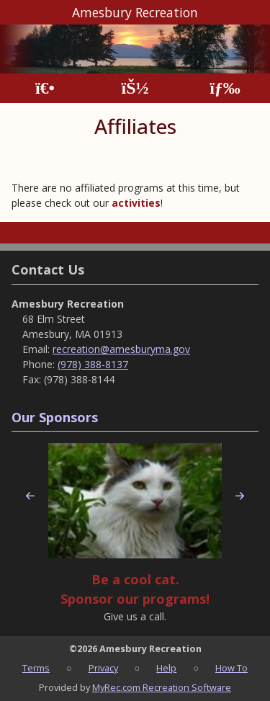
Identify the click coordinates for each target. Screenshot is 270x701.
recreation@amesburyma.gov (121, 349)
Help (166, 667)
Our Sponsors (55, 417)
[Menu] (225, 88)
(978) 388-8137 (93, 364)
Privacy (103, 667)
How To (231, 667)
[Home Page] (45, 88)
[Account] (134, 88)
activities (136, 203)
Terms (36, 667)
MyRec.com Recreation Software (161, 687)
